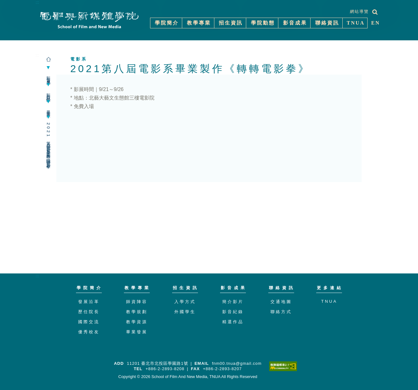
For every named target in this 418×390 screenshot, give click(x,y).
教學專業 (138, 287)
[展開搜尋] (375, 12)
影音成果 (48, 76)
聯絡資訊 (282, 287)
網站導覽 (359, 11)
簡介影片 (233, 301)
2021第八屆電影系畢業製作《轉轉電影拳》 (48, 144)
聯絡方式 (281, 311)
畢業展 (48, 109)
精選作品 (233, 321)
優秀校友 (89, 332)
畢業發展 (137, 332)
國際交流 (89, 321)
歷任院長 (89, 311)
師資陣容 (137, 301)
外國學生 (185, 311)
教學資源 (137, 321)
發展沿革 (89, 301)
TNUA (329, 301)
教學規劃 (137, 311)
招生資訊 (186, 287)
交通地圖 (281, 301)
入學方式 (185, 301)
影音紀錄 (48, 93)
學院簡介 (90, 287)
